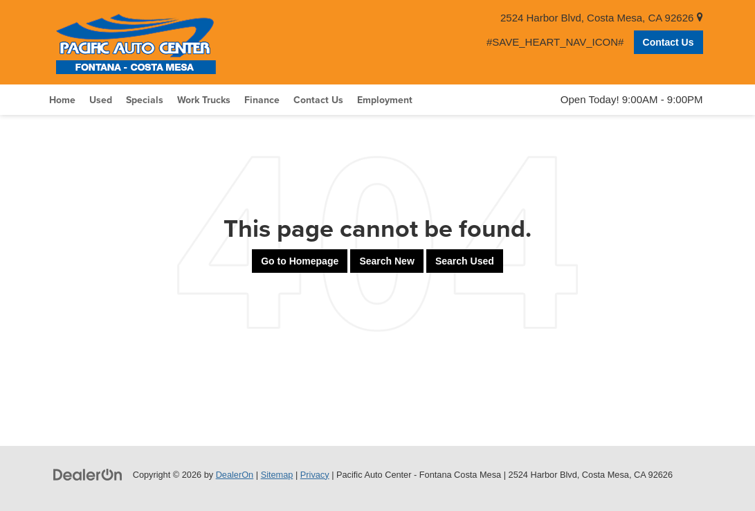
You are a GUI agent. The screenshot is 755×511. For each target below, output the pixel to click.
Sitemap (277, 474)
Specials (144, 100)
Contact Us (668, 42)
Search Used (464, 261)
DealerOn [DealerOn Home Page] (235, 474)
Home (62, 100)
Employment (384, 100)
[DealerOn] (88, 474)
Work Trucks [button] (203, 100)
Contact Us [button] (318, 100)
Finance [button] (262, 100)
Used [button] (100, 100)
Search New (386, 261)
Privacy (314, 474)
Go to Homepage (299, 261)
